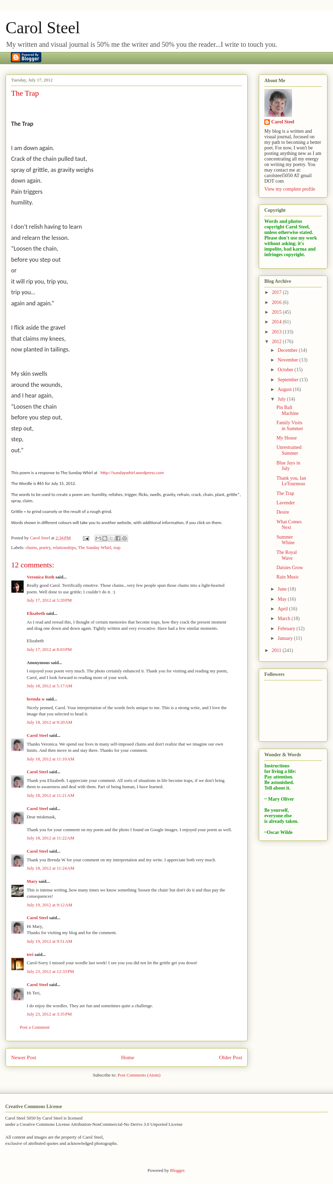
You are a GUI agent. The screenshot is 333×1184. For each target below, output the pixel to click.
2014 (277, 321)
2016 (277, 302)
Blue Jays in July (288, 465)
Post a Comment (35, 1027)
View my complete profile (289, 189)
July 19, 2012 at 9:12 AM (49, 904)
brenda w (36, 699)
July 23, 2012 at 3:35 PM (49, 1014)
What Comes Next (289, 524)
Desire (282, 512)
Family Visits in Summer (289, 425)
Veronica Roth (40, 577)
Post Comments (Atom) (139, 1075)
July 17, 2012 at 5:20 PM (49, 600)
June (283, 589)
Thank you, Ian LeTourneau (291, 481)
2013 (277, 331)
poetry (44, 547)
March (284, 618)
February (287, 628)
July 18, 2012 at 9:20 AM (49, 722)
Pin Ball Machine (287, 410)
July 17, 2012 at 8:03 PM (49, 649)
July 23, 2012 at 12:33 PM (50, 971)
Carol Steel (43, 27)
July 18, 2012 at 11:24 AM (50, 868)
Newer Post (23, 1057)
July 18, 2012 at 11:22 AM (50, 838)
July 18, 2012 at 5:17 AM (49, 685)
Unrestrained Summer (288, 450)
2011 (277, 650)
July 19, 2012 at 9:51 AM (49, 941)
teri (30, 954)
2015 (277, 312)
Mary (32, 881)
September (288, 379)
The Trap (285, 493)
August (285, 389)
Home (127, 1057)
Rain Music (287, 577)
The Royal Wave (286, 555)
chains (31, 547)
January (286, 638)
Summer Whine (285, 540)
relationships (64, 547)
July (282, 399)
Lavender (285, 502)
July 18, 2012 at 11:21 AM (50, 795)
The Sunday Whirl (94, 547)
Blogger (177, 1170)
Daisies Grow (289, 567)
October (286, 369)
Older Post (230, 1057)
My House (286, 438)
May (283, 599)
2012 (277, 341)
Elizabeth (36, 613)
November (288, 360)
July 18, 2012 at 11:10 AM (50, 758)
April (283, 608)
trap (116, 547)
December (288, 350)
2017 (277, 292)
